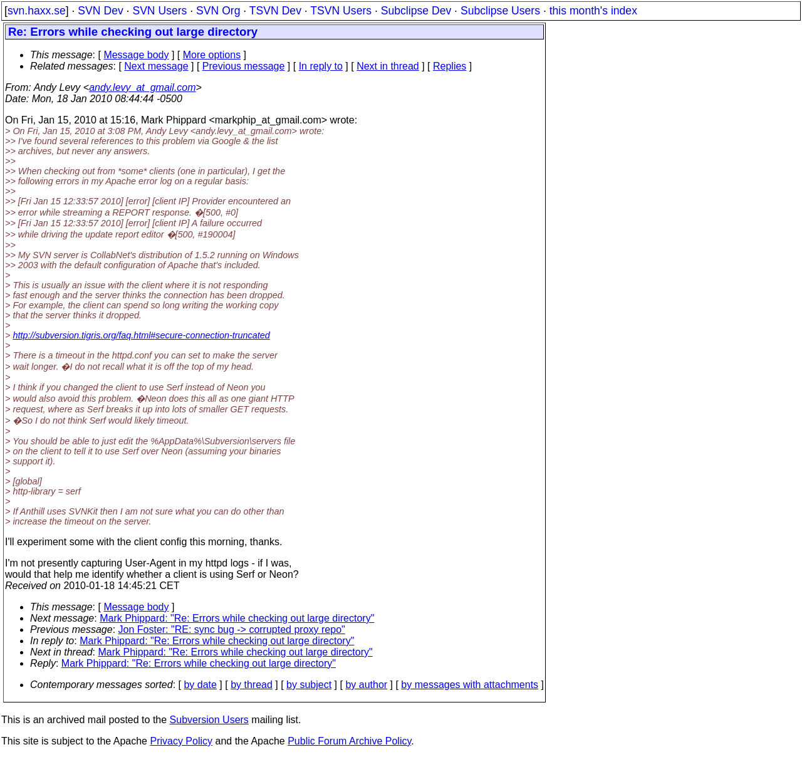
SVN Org (218, 10)
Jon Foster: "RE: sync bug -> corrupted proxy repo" (231, 629)
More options (212, 55)
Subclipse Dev (416, 10)
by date (200, 684)
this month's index (593, 10)
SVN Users (159, 10)
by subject (308, 684)
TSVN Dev (275, 10)
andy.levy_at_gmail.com (142, 87)
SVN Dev (100, 10)
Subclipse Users (500, 10)
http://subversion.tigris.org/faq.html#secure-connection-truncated (141, 335)
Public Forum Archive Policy (349, 741)
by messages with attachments (469, 684)
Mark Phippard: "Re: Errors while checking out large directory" (237, 618)
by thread (252, 684)
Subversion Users (209, 719)
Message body (136, 55)
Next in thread (388, 66)
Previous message (243, 66)
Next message (156, 66)
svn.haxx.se (37, 10)
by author (366, 684)
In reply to (321, 66)
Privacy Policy (181, 741)
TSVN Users (341, 10)
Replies (449, 66)
